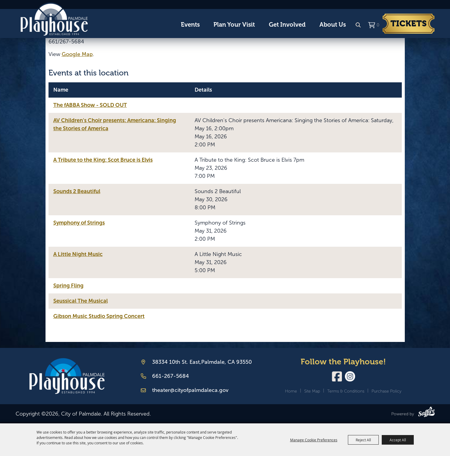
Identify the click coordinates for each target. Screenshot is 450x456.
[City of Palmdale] (54, 19)
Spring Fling (68, 286)
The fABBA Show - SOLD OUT (90, 105)
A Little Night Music (78, 254)
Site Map (312, 391)
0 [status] (378, 25)
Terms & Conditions (345, 391)
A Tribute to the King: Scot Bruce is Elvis (103, 160)
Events (190, 24)
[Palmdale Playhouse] (67, 376)
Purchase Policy (386, 391)
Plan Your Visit (234, 24)
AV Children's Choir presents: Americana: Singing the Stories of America (114, 124)
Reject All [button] (363, 439)
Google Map (77, 54)
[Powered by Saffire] (426, 412)
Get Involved (287, 24)
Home (291, 391)
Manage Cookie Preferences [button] (313, 439)
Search (358, 25)
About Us (332, 24)
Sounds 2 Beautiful (76, 191)
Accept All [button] (398, 439)
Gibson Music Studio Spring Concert (99, 316)
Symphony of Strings (79, 223)
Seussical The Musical (80, 301)
